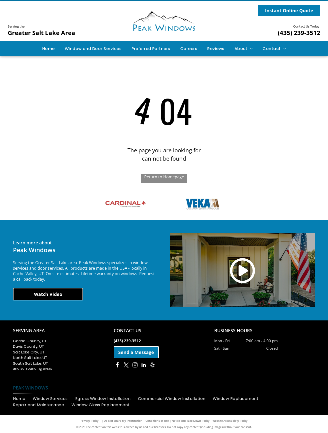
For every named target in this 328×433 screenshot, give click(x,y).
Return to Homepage (164, 177)
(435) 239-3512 (299, 33)
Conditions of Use (157, 421)
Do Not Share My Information (123, 421)
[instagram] (135, 365)
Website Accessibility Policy (230, 421)
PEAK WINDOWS (30, 388)
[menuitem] (48, 48)
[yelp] (152, 365)
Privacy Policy (89, 421)
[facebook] (117, 365)
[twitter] (126, 365)
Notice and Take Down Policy (191, 421)
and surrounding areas (32, 368)
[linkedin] (144, 365)
